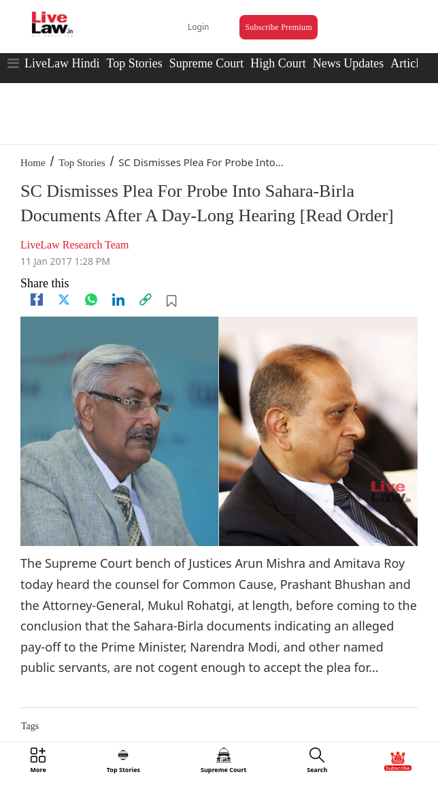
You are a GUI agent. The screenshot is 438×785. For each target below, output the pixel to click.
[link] (145, 299)
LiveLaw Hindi (61, 63)
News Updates (348, 63)
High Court (278, 63)
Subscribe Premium (278, 27)
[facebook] (37, 299)
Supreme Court (206, 63)
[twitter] (64, 299)
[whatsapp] (91, 299)
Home (33, 162)
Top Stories (134, 63)
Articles (409, 63)
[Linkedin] (118, 299)
